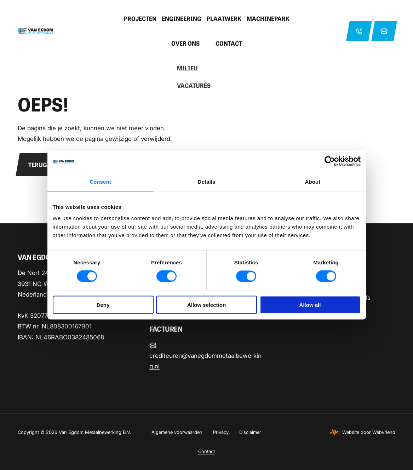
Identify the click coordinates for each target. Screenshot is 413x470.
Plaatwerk (224, 18)
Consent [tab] (100, 182)
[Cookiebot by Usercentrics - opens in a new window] (330, 161)
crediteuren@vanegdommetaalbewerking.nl (205, 361)
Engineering (181, 18)
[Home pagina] (62, 31)
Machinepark (268, 18)
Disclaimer (250, 432)
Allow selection (206, 305)
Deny (103, 305)
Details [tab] (207, 182)
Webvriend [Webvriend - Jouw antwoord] (383, 432)
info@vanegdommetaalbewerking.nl (384, 31)
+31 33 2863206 (359, 31)
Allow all (310, 305)
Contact (229, 43)
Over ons (185, 43)
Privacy (221, 432)
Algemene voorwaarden (176, 432)
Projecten (140, 18)
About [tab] (313, 182)
